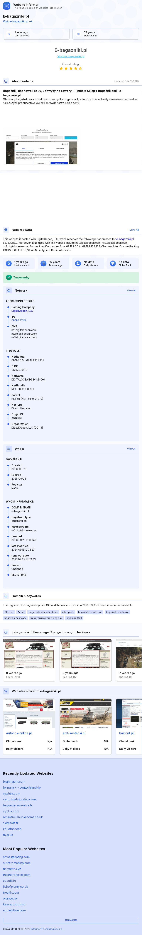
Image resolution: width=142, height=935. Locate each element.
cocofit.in (9, 880)
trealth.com (11, 892)
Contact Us (71, 920)
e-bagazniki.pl (125, 239)
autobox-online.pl (19, 733)
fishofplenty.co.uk (15, 886)
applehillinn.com (14, 910)
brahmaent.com (14, 781)
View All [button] (134, 229)
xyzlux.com (11, 811)
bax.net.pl (126, 733)
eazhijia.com (11, 793)
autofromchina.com (17, 863)
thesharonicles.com (16, 875)
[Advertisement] (71, 116)
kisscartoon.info (14, 904)
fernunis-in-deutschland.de (22, 787)
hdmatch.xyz (12, 869)
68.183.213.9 (18, 320)
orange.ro (10, 898)
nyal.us (8, 835)
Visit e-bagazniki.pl (17, 21)
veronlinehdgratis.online (19, 799)
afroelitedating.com (16, 857)
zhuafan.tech (12, 829)
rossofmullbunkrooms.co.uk (23, 817)
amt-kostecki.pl (74, 733)
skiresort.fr (10, 823)
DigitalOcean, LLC (22, 310)
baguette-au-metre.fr (17, 805)
